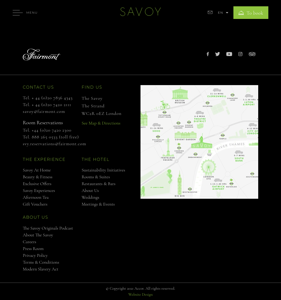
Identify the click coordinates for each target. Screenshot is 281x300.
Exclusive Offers (37, 183)
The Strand (93, 106)
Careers (29, 241)
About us (90, 190)
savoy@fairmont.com (44, 111)
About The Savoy (38, 235)
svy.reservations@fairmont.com (54, 143)
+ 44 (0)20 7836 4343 (52, 98)
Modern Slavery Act (40, 269)
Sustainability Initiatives (103, 170)
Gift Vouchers (35, 204)
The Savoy (92, 98)
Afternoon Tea (36, 197)
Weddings (90, 197)
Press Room (33, 248)
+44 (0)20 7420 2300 (52, 130)
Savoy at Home (37, 170)
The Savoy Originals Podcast (48, 228)
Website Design (140, 294)
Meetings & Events (98, 204)
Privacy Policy (35, 255)
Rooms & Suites (96, 177)
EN (220, 12)
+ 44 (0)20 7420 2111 (51, 104)
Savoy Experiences (39, 190)
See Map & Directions (101, 123)
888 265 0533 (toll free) (55, 137)
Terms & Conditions (41, 262)
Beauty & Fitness (37, 177)
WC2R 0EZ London (102, 113)
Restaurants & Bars (99, 183)
